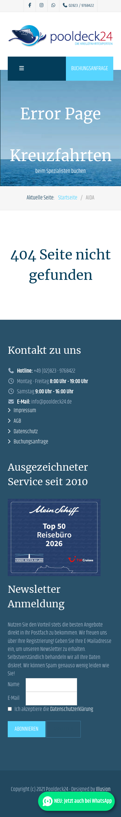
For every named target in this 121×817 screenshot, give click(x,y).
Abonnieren (26, 729)
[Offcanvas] (20, 69)
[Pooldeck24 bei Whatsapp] (53, 6)
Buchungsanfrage (89, 69)
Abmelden (63, 729)
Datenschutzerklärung (71, 709)
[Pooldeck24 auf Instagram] (42, 6)
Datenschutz (26, 432)
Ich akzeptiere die (50, 709)
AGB (17, 421)
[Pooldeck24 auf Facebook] (30, 6)
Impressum (25, 411)
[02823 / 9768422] (78, 6)
